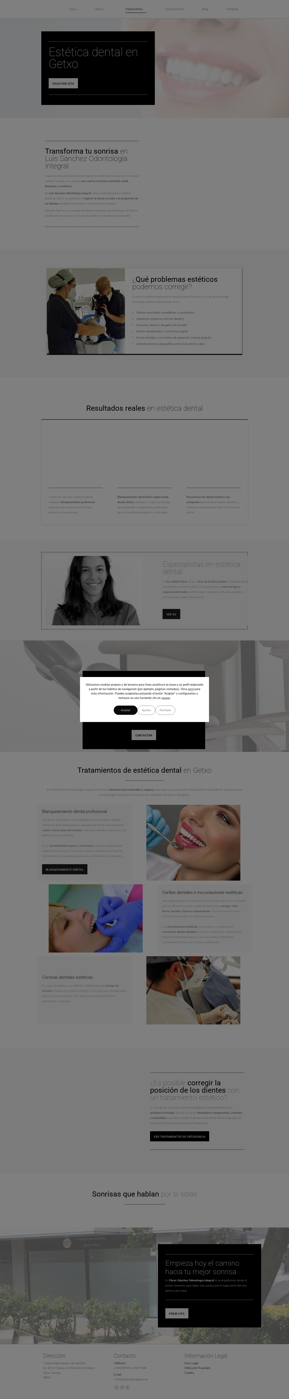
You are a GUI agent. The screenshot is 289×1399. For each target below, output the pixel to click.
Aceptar (176, 710)
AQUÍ (191, 690)
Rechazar (144, 710)
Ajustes (165, 699)
